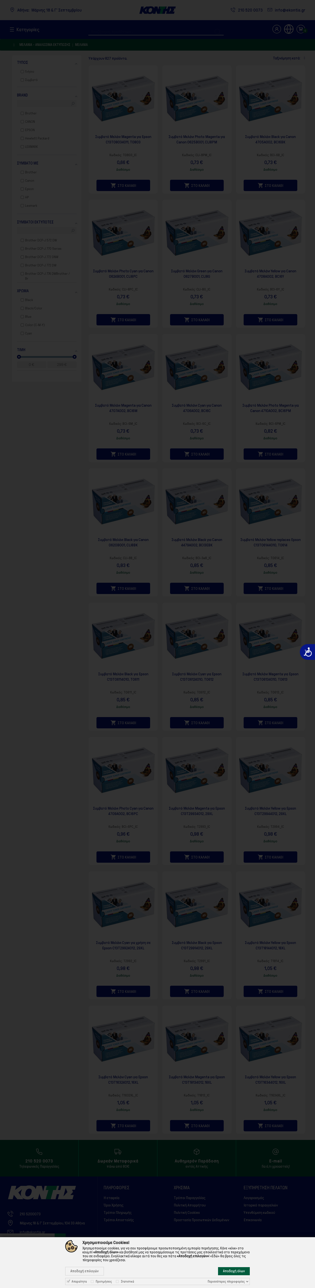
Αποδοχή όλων (234, 1271)
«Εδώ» (215, 1256)
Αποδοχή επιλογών (84, 1271)
